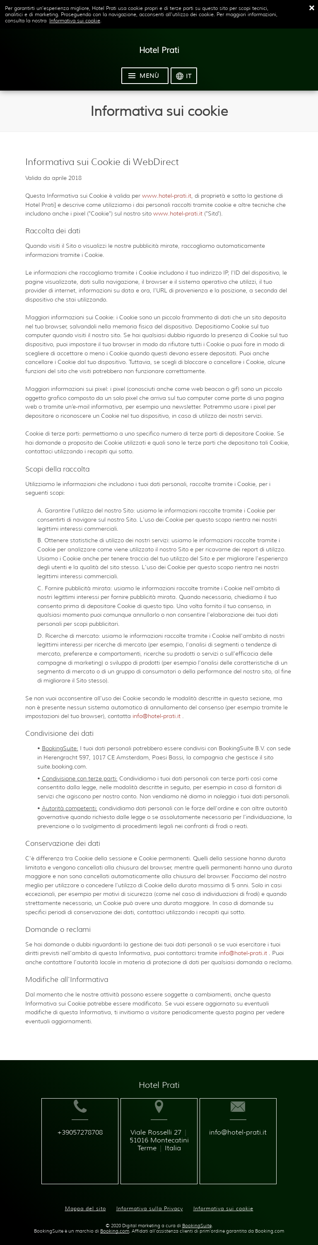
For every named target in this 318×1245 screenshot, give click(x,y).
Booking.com (114, 1224)
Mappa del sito (85, 1202)
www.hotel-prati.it (166, 195)
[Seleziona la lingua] (184, 75)
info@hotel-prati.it (157, 716)
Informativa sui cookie (74, 20)
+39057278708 (70, 1145)
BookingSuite (197, 1219)
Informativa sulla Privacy (149, 1202)
